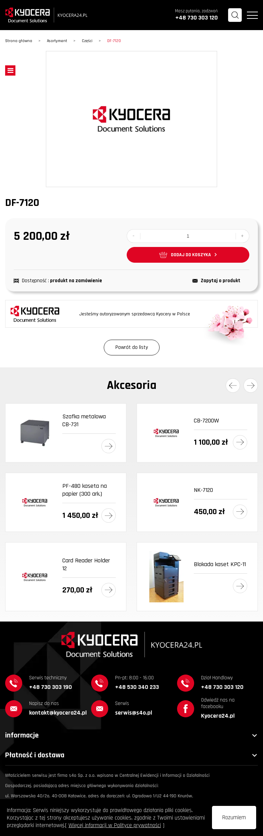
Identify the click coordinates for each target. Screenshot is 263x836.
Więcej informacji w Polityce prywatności (114, 825)
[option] (131, 119)
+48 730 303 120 (196, 18)
